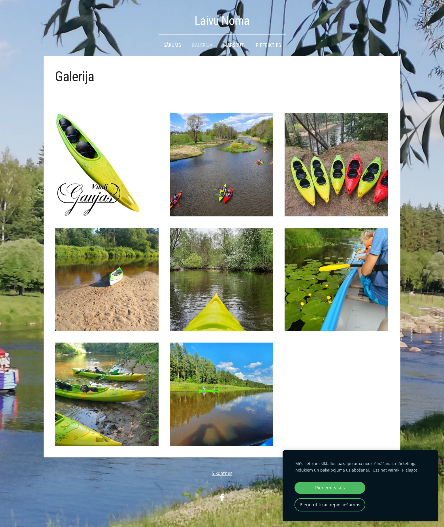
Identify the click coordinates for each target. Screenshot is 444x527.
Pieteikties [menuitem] (268, 45)
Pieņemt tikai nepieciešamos (330, 505)
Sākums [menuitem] (172, 45)
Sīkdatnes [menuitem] (222, 473)
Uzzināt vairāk (386, 470)
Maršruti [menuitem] (234, 45)
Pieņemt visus (330, 488)
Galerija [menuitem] (202, 45)
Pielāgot (409, 470)
